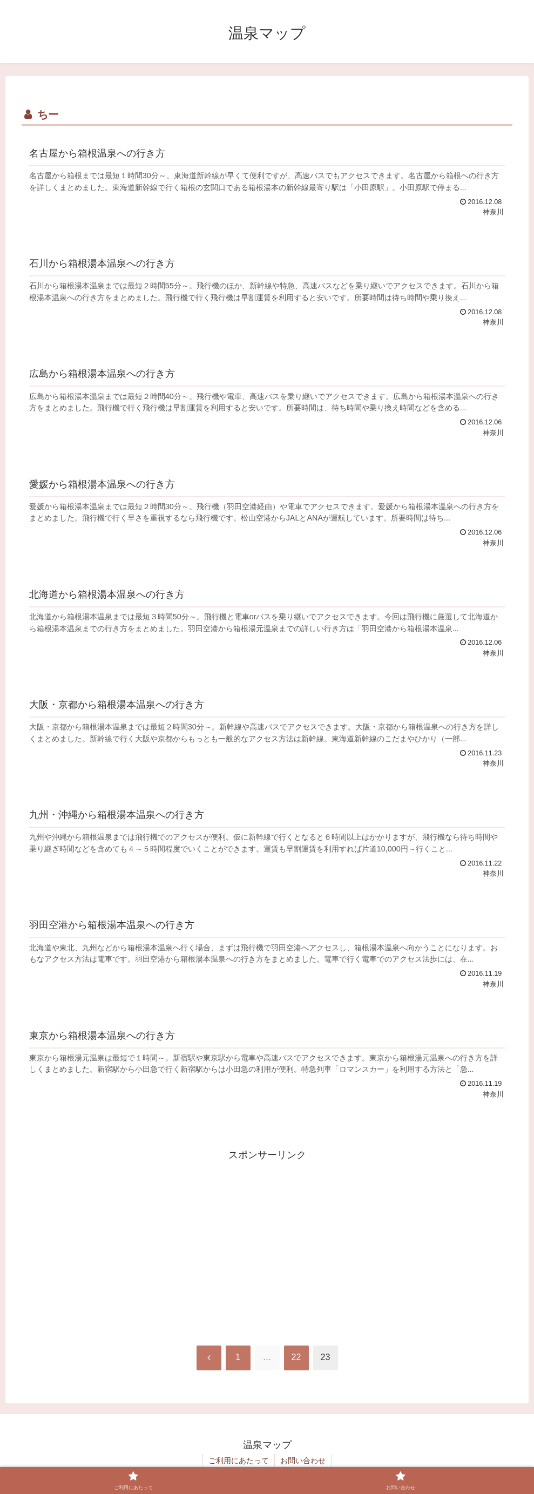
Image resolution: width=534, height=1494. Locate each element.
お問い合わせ (303, 1460)
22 (296, 1357)
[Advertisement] (267, 1239)
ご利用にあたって (238, 1460)
